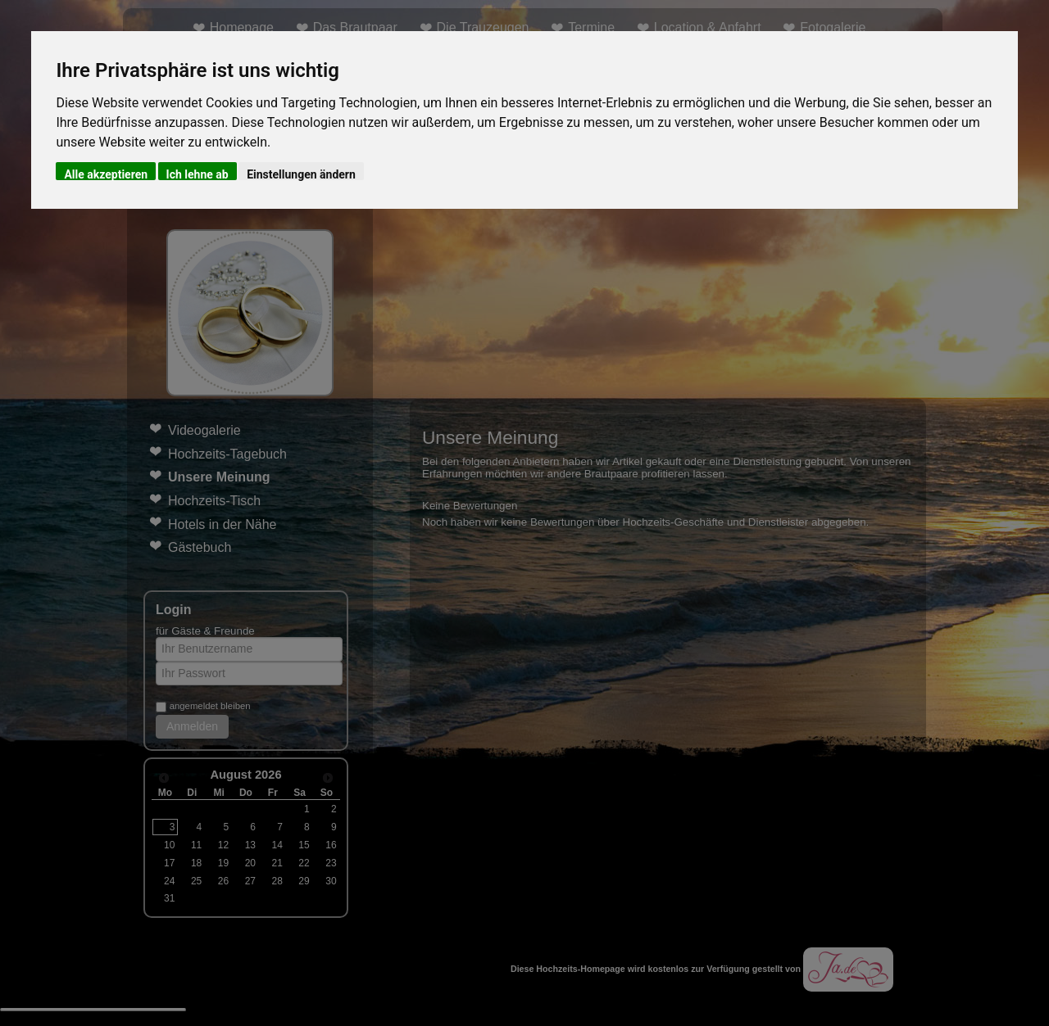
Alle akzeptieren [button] (106, 174)
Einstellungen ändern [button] (301, 174)
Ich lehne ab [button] (197, 174)
